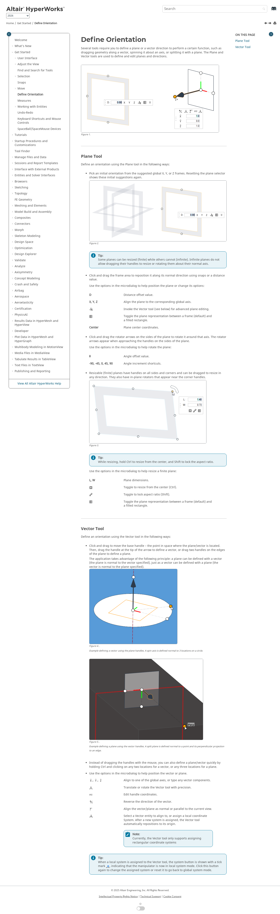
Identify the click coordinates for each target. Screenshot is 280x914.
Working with (32, 107)
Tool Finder (22, 151)
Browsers (21, 181)
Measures (24, 101)
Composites (23, 218)
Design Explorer (26, 254)
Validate (20, 260)
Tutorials (21, 135)
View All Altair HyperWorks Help (39, 383)
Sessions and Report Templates (36, 163)
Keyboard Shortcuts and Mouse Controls (39, 121)
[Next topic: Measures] (270, 23)
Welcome (21, 40)
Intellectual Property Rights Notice (118, 896)
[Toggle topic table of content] (271, 34)
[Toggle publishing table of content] (9, 34)
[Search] (263, 9)
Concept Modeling (27, 278)
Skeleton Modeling (27, 236)
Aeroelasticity (24, 302)
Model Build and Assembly (33, 212)
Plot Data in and (34, 339)
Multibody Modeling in (39, 347)
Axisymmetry (23, 272)
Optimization (24, 248)
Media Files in (32, 353)
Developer (22, 331)
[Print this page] (275, 23)
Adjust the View (28, 64)
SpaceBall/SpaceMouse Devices (39, 129)
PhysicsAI (21, 315)
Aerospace (22, 296)
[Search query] (214, 9)
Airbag (19, 290)
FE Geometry (23, 200)
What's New (23, 46)
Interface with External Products (37, 169)
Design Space (24, 242)
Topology (21, 193)
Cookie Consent (172, 896)
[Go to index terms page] (269, 10)
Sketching (21, 187)
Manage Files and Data (30, 157)
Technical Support (150, 896)
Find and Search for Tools (35, 70)
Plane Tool (242, 41)
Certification (23, 309)
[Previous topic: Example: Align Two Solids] (266, 23)
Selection (24, 76)
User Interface (27, 58)
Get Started (24, 23)
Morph (19, 230)
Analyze (20, 266)
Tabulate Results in (35, 359)
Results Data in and (36, 323)
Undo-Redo (25, 113)
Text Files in (29, 365)
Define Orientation (45, 23)
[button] (13, 40)
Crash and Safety (26, 284)
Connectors (22, 224)
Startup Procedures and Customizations (31, 143)
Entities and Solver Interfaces (35, 175)
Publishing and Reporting (32, 371)
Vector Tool (243, 47)
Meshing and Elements (31, 206)
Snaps (22, 82)
